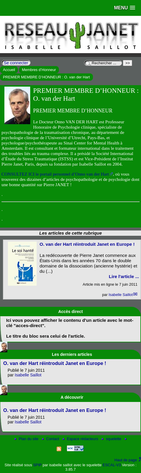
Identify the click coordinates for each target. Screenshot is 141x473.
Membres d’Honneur (39, 70)
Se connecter (16, 62)
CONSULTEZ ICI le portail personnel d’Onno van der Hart (55, 173)
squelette (111, 439)
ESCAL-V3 (112, 465)
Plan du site (26, 439)
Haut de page (125, 460)
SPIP (37, 465)
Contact (51, 439)
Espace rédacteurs (80, 439)
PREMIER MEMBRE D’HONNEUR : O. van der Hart (46, 77)
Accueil (9, 70)
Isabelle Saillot (120, 294)
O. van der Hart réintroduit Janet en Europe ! (87, 244)
